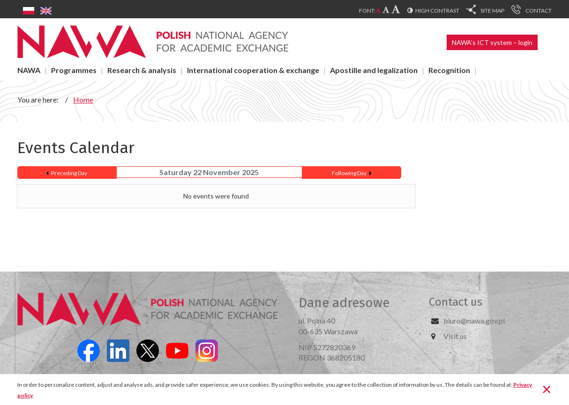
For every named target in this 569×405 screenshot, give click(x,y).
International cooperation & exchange (253, 70)
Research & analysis (141, 70)
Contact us (455, 302)
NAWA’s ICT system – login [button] (492, 42)
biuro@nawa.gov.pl (474, 320)
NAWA (28, 70)
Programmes (74, 70)
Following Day (349, 173)
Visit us (455, 335)
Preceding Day (69, 173)
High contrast (437, 10)
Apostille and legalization (374, 70)
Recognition (449, 70)
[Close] (547, 388)
